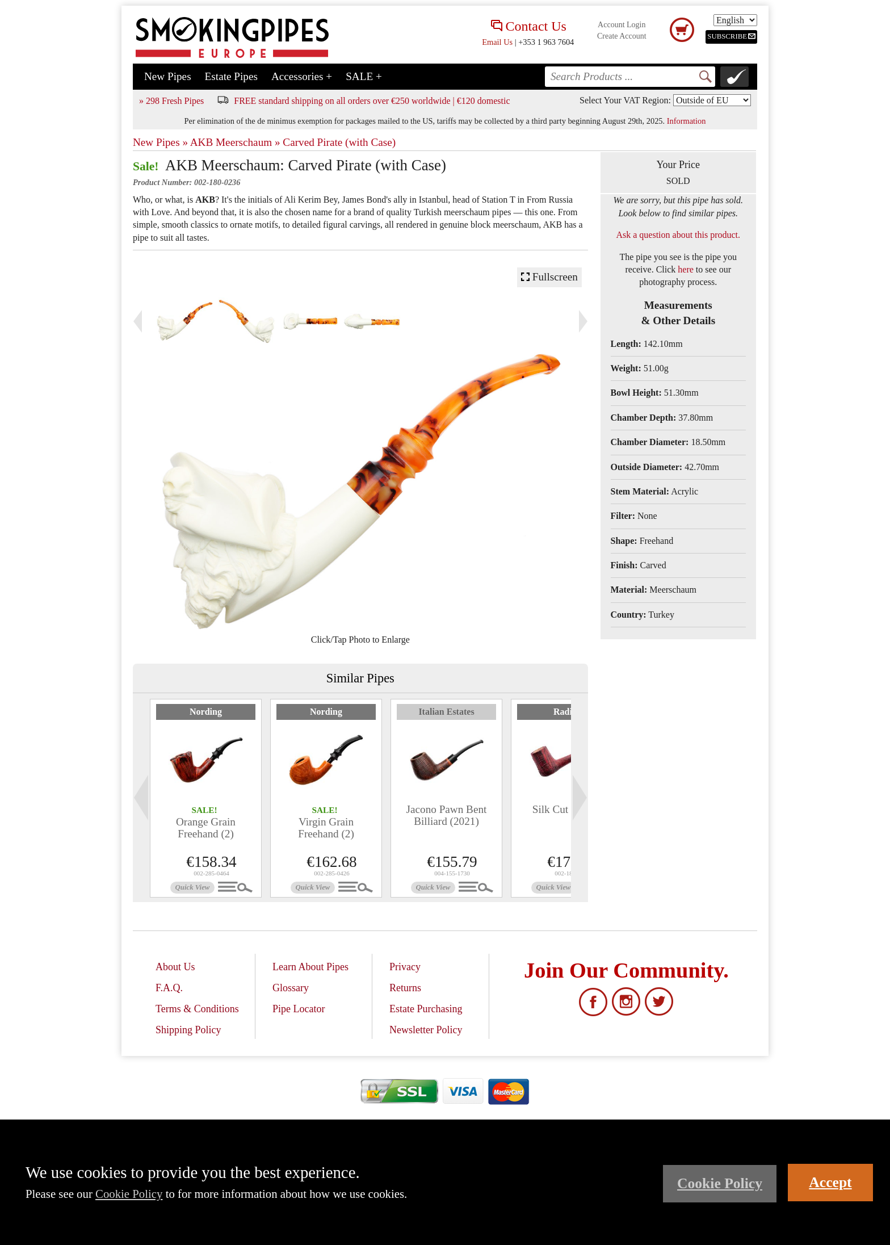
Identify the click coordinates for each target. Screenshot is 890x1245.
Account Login (621, 24)
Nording (206, 711)
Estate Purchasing (425, 1009)
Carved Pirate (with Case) (339, 142)
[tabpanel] (206, 798)
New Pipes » (160, 142)
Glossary (290, 988)
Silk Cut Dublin (567, 809)
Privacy (405, 966)
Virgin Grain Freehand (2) (326, 828)
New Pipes (167, 76)
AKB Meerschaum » (235, 142)
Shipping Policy (188, 1030)
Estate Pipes (231, 76)
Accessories (301, 76)
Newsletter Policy (425, 1030)
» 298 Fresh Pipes (171, 101)
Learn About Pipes (310, 966)
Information (686, 120)
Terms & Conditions (197, 1009)
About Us (175, 966)
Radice (566, 711)
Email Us (497, 42)
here (686, 269)
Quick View (192, 887)
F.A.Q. (169, 988)
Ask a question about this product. (678, 235)
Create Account (621, 36)
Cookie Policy (128, 1193)
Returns (405, 988)
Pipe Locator (298, 1009)
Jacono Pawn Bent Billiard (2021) (446, 815)
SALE (364, 76)
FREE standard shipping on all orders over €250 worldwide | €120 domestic (372, 101)
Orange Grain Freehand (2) (206, 828)
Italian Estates (446, 711)
